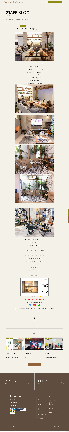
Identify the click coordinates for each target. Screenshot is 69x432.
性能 (38, 400)
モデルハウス (40, 411)
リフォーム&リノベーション (42, 415)
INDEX (34, 319)
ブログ (50, 404)
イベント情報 (51, 405)
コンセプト (39, 416)
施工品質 (39, 401)
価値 (38, 402)
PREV (21, 319)
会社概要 (50, 410)
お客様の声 (39, 412)
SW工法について (40, 403)
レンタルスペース (51, 415)
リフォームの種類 (40, 417)
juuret (38, 410)
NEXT (48, 319)
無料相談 (50, 406)
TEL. (14, 403)
